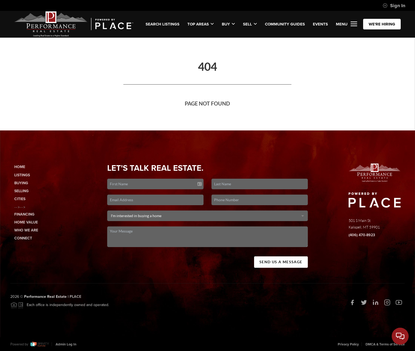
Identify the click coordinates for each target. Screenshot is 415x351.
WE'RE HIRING (382, 24)
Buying (21, 183)
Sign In (394, 5)
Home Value (26, 222)
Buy (228, 24)
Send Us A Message (281, 262)
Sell (250, 24)
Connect (23, 238)
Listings (22, 175)
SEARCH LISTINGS (162, 24)
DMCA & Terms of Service (385, 344)
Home (19, 167)
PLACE (75, 298)
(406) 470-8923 (362, 235)
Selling (21, 191)
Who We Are (26, 230)
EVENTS (320, 24)
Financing (24, 214)
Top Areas (200, 24)
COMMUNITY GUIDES (285, 24)
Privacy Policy (348, 344)
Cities (19, 199)
